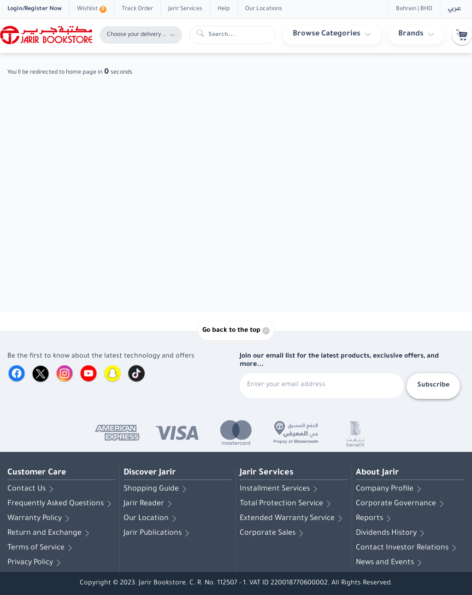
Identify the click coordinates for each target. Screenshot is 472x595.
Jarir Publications (158, 533)
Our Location (152, 518)
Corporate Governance (401, 503)
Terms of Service (41, 548)
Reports (375, 518)
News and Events (390, 562)
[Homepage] (46, 35)
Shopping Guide (157, 489)
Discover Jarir (151, 473)
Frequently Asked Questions (61, 503)
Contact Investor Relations (408, 548)
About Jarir (377, 473)
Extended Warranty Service (293, 518)
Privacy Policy (35, 562)
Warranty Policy (40, 518)
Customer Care (37, 473)
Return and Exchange (50, 533)
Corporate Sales (273, 533)
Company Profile (390, 489)
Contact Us (32, 489)
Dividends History (392, 533)
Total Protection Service (287, 503)
